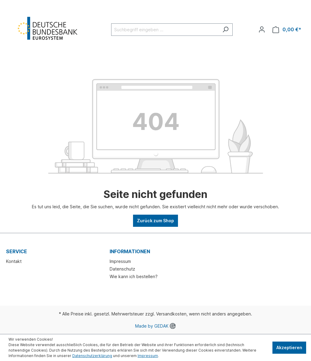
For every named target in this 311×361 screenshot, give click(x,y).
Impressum (120, 261)
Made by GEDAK (155, 326)
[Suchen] (225, 29)
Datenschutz (122, 268)
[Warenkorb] (287, 30)
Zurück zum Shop (155, 220)
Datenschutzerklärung (92, 355)
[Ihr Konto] (262, 29)
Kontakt (14, 261)
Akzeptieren (289, 347)
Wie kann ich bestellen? (134, 276)
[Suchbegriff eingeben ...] (165, 29)
